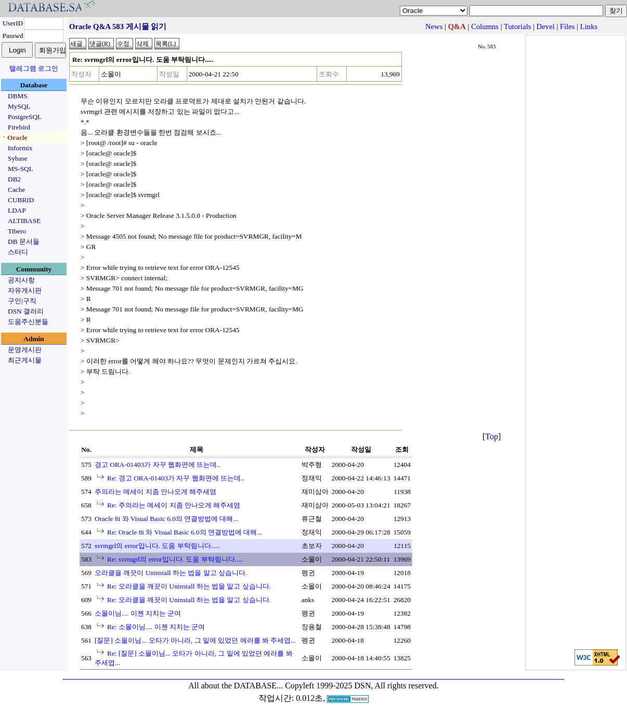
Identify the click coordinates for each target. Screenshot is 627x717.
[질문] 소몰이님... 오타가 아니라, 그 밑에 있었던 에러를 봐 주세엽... (195, 640)
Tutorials (517, 26)
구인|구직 (22, 301)
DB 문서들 (24, 241)
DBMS (18, 96)
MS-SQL (20, 169)
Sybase (18, 158)
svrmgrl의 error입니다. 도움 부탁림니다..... (157, 546)
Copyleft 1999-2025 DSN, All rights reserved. (362, 685)
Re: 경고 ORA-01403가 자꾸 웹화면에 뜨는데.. (175, 478)
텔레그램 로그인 (33, 68)
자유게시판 (25, 290)
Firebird (19, 127)
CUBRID (21, 200)
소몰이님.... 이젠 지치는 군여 (138, 613)
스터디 (18, 252)
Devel (546, 26)
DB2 (14, 179)
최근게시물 (25, 360)
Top (491, 436)
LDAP (17, 210)
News (433, 26)
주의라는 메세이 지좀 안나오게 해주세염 (155, 492)
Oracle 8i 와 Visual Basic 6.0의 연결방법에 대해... (166, 519)
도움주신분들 (28, 321)
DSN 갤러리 (26, 311)
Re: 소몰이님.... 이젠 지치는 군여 (156, 627)
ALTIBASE (24, 221)
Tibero (17, 231)
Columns (485, 26)
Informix (20, 148)
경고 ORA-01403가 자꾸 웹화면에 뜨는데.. (157, 464)
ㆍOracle (14, 137)
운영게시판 (25, 350)
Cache (16, 189)
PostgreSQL (25, 117)
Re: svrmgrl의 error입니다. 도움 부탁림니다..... (175, 559)
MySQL (19, 106)
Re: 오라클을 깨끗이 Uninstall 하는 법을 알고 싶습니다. (189, 586)
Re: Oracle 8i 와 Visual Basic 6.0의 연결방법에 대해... (184, 532)
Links (588, 26)
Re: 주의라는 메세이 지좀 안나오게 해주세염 (173, 505)
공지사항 (21, 280)
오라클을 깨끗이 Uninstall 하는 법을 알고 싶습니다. (171, 573)
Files (567, 26)
